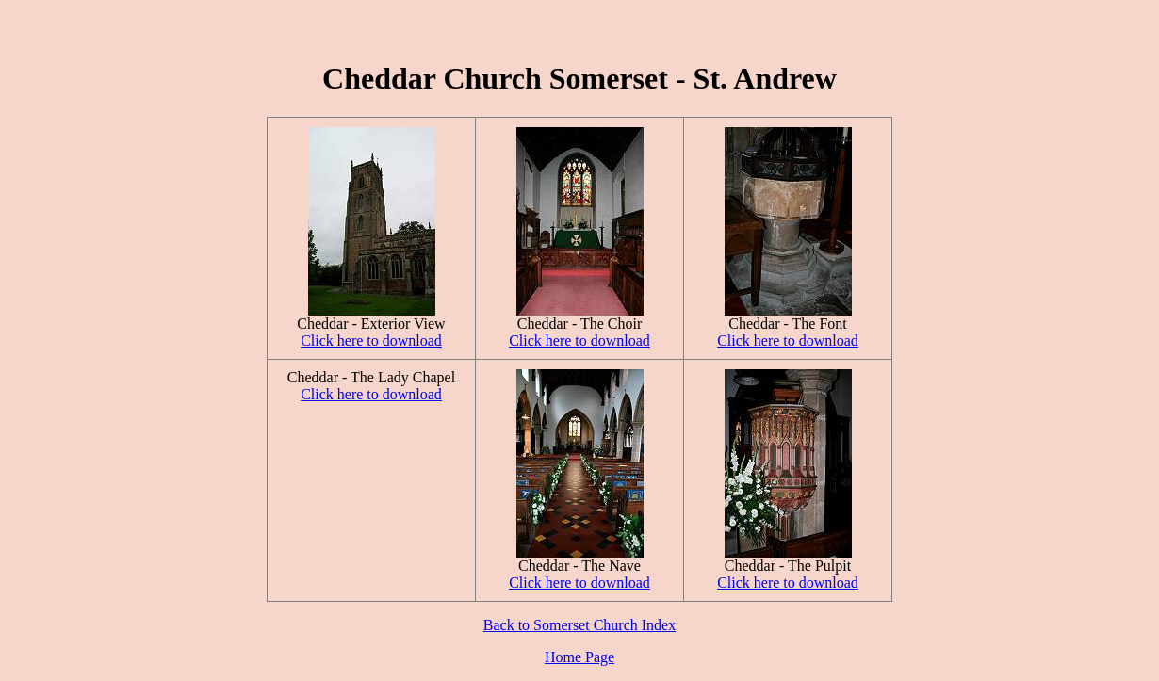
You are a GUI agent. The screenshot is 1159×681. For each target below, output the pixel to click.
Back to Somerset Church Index (579, 625)
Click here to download (371, 340)
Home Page (579, 657)
